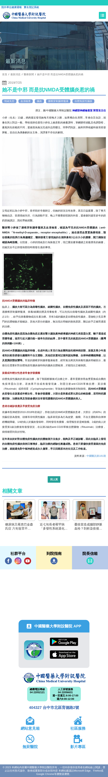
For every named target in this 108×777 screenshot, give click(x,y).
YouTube (27, 560)
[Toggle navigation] (102, 15)
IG (18, 560)
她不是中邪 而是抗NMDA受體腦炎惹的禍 (60, 74)
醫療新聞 (29, 74)
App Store (64, 654)
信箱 (90, 560)
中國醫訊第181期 (96, 456)
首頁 (4, 74)
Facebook (8, 560)
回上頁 (54, 479)
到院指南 (54, 560)
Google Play (64, 642)
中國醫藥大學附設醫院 (54, 678)
